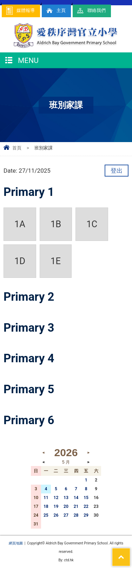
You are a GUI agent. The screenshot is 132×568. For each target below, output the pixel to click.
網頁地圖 (16, 543)
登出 (117, 170)
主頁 (55, 11)
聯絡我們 (91, 11)
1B (56, 224)
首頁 (16, 148)
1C (91, 224)
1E (56, 261)
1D (19, 261)
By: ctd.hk (65, 560)
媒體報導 (20, 11)
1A (19, 224)
